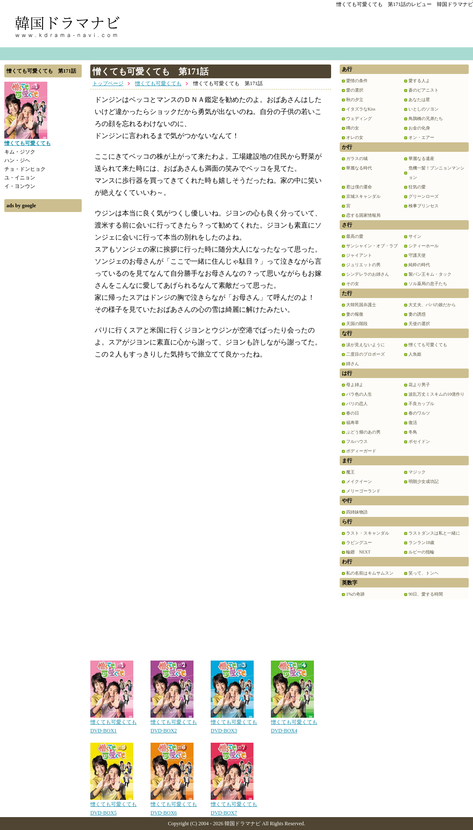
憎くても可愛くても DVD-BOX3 (234, 723)
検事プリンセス (423, 205)
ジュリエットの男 (363, 264)
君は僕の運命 (359, 186)
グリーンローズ (423, 196)
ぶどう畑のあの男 (363, 432)
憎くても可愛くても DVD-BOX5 (113, 805)
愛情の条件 (357, 80)
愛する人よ (419, 80)
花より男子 (419, 384)
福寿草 (352, 422)
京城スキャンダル (363, 196)
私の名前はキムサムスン (369, 573)
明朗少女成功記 (423, 481)
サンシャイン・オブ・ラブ (372, 245)
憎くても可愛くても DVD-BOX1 (113, 723)
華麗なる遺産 (421, 158)
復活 (412, 422)
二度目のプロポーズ (365, 354)
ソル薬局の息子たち (427, 283)
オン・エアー (421, 137)
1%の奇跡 (355, 594)
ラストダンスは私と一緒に (434, 533)
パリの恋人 (357, 403)
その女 (352, 283)
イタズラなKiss (360, 109)
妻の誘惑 (417, 314)
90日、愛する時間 (425, 594)
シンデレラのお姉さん (367, 274)
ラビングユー (359, 542)
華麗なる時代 (359, 168)
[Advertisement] (43, 345)
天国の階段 (357, 323)
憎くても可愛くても (158, 83)
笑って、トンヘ (423, 573)
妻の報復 (354, 314)
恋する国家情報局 (363, 215)
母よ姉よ (354, 384)
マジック (417, 472)
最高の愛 (354, 236)
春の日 (352, 413)
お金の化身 (419, 128)
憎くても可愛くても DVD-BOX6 (173, 805)
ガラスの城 (357, 158)
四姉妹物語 (357, 512)
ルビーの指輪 (421, 552)
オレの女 (354, 137)
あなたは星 (419, 99)
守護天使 (417, 255)
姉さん (352, 363)
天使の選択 (419, 323)
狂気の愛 (417, 186)
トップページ (107, 83)
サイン (414, 236)
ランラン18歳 (421, 542)
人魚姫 (414, 354)
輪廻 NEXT (358, 552)
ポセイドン (419, 441)
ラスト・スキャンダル (367, 533)
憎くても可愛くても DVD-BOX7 (234, 805)
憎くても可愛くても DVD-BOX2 (173, 723)
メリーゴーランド (363, 491)
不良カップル (421, 403)
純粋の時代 (419, 264)
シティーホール (423, 245)
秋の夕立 (354, 99)
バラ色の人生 (359, 394)
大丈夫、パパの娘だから (432, 304)
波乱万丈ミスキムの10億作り (436, 394)
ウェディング (359, 118)
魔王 (350, 472)
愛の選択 (354, 90)
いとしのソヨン (423, 109)
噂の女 (352, 128)
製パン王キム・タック (430, 274)
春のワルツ (419, 413)
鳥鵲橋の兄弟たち (425, 118)
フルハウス (357, 441)
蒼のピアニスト (423, 90)
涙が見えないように (365, 344)
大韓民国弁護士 (361, 304)
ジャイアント (359, 255)
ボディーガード (361, 451)
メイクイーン (359, 481)
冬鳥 (412, 432)
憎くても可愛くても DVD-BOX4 (294, 723)
